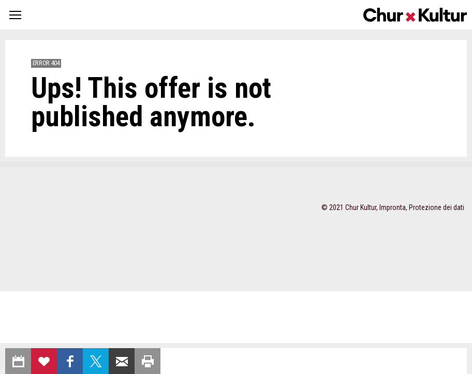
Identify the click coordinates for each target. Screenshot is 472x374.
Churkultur (415, 14)
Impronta (392, 207)
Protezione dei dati (436, 207)
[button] (15, 14)
